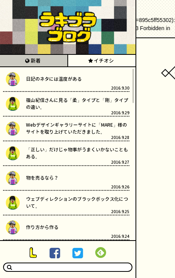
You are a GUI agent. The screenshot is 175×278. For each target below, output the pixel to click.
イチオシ (104, 60)
